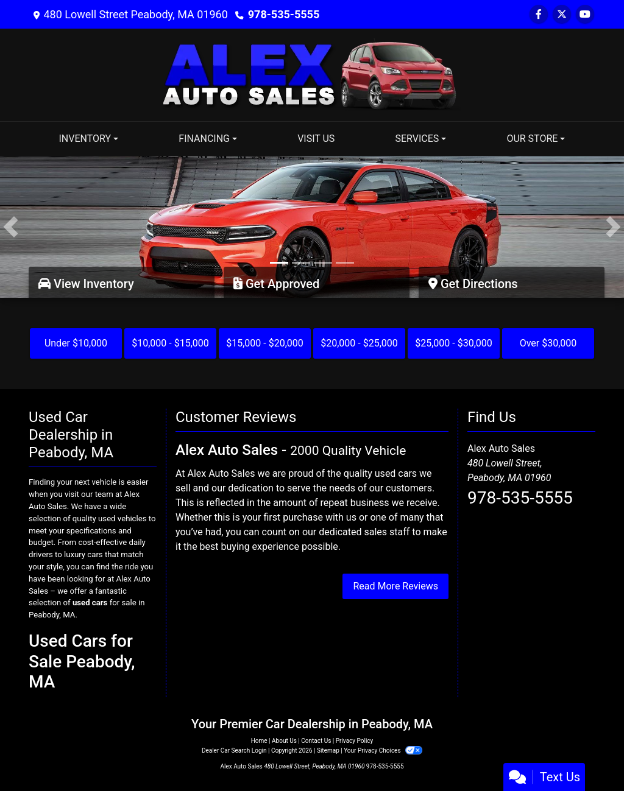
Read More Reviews (395, 586)
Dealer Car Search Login (234, 750)
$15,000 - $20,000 (264, 343)
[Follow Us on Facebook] (539, 14)
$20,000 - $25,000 (359, 343)
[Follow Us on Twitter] (562, 14)
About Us (284, 740)
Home (259, 740)
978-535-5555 (283, 14)
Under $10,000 (75, 343)
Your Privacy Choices (383, 750)
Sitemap (328, 750)
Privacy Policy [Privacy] (355, 740)
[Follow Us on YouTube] (585, 14)
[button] (10, 227)
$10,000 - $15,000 (170, 343)
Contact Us (316, 740)
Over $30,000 (548, 343)
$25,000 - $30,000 (453, 343)
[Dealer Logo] (312, 74)
